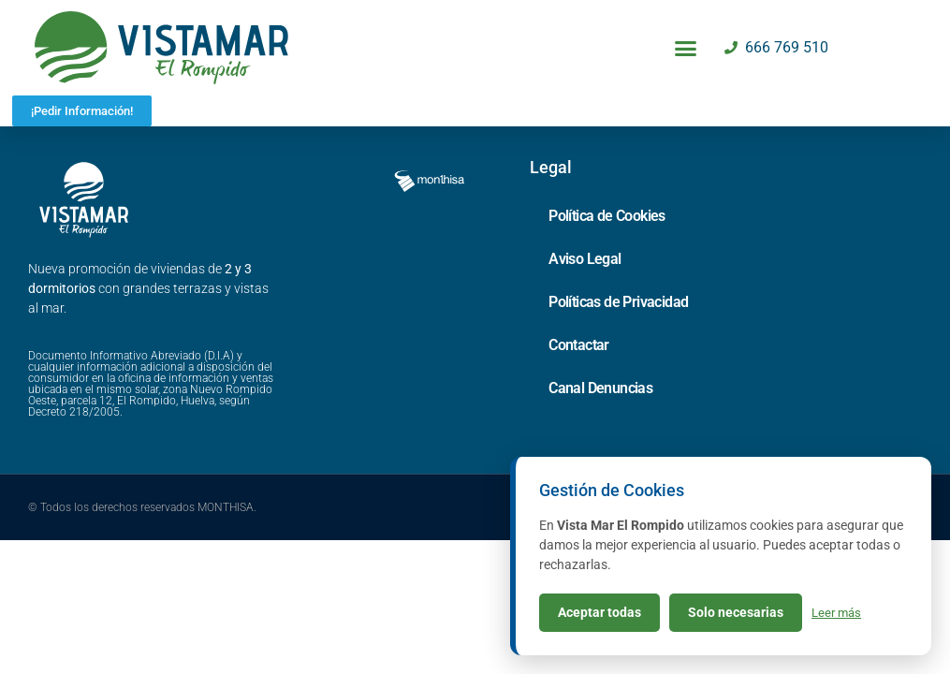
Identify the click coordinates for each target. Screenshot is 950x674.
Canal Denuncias (600, 431)
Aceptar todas (599, 612)
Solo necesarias (735, 612)
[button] (686, 48)
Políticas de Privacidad (618, 345)
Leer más (836, 613)
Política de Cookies (606, 259)
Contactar (578, 388)
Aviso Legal (584, 302)
